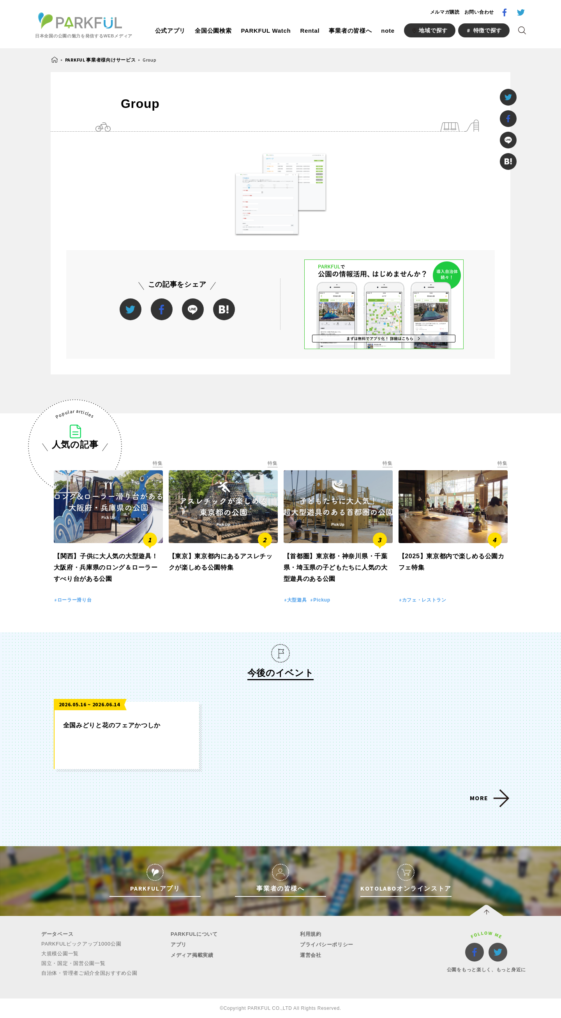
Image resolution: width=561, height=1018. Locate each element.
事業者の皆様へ (350, 30)
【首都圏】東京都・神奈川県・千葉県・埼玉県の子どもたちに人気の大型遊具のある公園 (336, 567)
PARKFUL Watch (266, 30)
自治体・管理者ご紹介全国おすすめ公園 (89, 973)
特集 (157, 463)
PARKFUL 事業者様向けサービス (100, 60)
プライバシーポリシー (326, 944)
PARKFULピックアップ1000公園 (81, 943)
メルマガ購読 (445, 12)
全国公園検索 (213, 30)
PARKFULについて (194, 934)
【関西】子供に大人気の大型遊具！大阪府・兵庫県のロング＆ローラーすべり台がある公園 (106, 567)
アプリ (179, 944)
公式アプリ (170, 30)
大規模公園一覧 (60, 953)
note (387, 30)
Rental (309, 30)
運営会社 (310, 955)
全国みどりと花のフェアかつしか (112, 725)
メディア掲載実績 (192, 955)
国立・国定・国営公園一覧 (73, 963)
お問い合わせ (479, 12)
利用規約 (310, 934)
